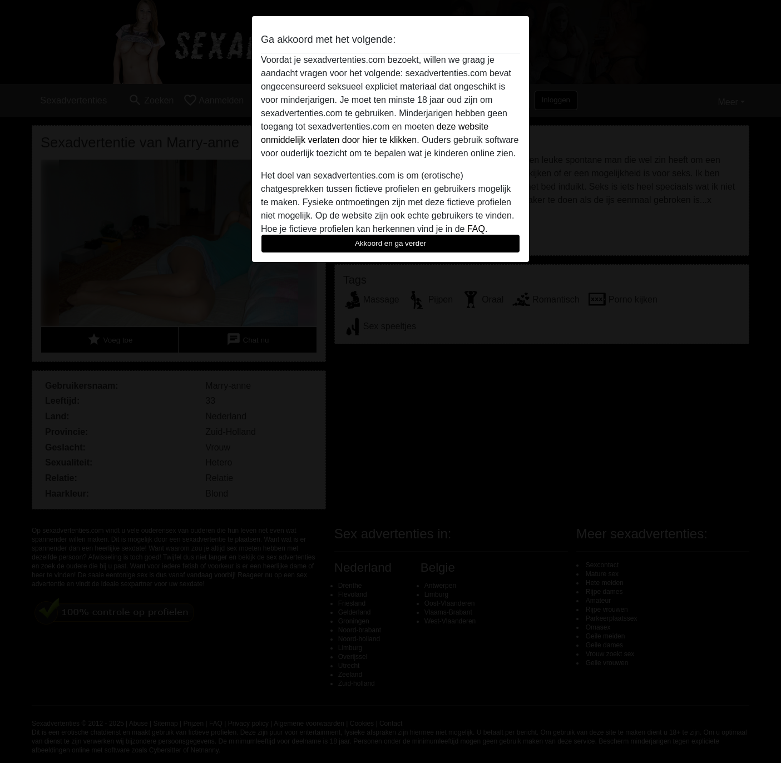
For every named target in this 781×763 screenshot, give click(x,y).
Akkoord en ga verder (390, 243)
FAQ (476, 229)
